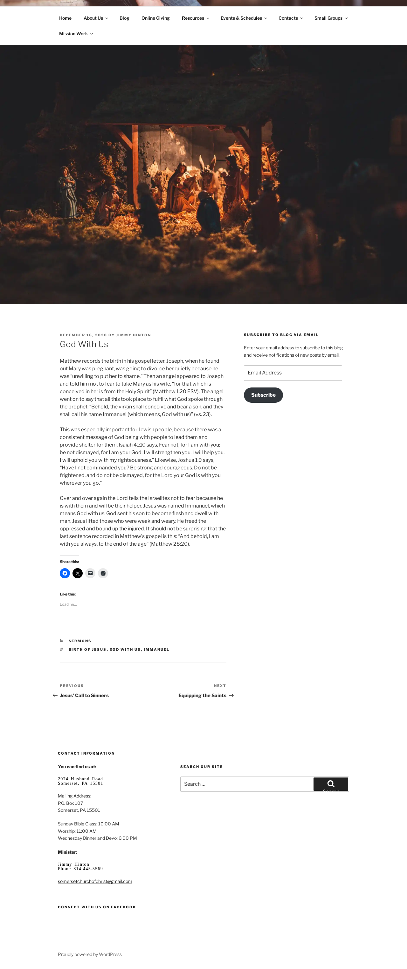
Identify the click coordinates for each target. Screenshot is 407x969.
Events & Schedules (244, 18)
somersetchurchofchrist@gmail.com (95, 881)
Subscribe (263, 395)
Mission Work (76, 33)
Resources (196, 18)
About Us (96, 18)
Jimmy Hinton (133, 335)
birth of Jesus (88, 649)
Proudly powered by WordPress (90, 954)
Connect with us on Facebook (97, 907)
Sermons (80, 641)
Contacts (291, 18)
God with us (125, 649)
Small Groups (331, 18)
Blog (124, 18)
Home (65, 18)
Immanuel (157, 649)
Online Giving (155, 18)
